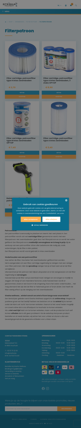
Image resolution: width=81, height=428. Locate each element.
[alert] (40, 214)
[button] (40, 225)
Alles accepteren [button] (31, 219)
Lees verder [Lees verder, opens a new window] (60, 213)
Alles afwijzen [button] (51, 219)
